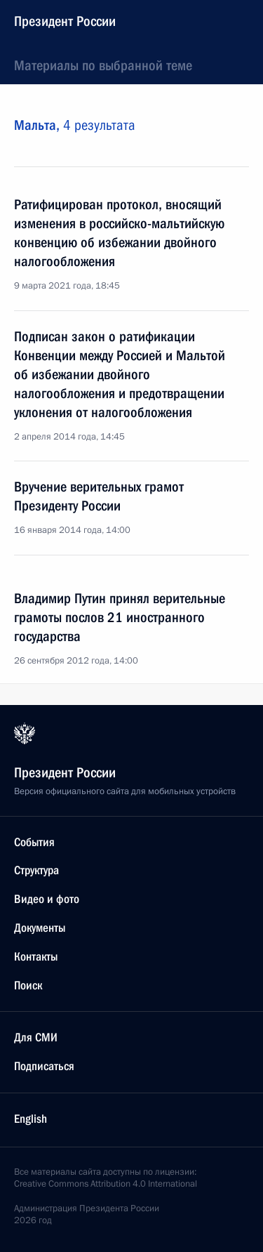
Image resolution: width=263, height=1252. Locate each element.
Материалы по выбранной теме (103, 65)
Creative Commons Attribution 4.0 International (105, 1184)
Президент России (65, 21)
